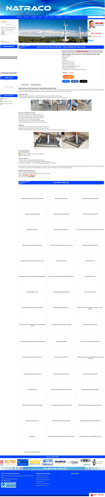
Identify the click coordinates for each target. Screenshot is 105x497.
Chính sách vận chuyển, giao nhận (42, 479)
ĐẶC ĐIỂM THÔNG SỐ (35, 84)
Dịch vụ (46, 17)
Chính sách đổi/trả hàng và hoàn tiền (43, 483)
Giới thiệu (26, 17)
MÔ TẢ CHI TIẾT (25, 84)
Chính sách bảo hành (40, 481)
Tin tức (52, 17)
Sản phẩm (33, 17)
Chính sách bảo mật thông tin (41, 485)
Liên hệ (66, 17)
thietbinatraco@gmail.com (96, 36)
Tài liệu (40, 17)
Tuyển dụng (59, 17)
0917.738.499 (96, 33)
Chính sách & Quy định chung (41, 475)
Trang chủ (19, 17)
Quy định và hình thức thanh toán (42, 477)
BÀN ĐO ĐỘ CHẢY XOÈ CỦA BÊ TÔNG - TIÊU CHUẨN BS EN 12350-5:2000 (37, 88)
